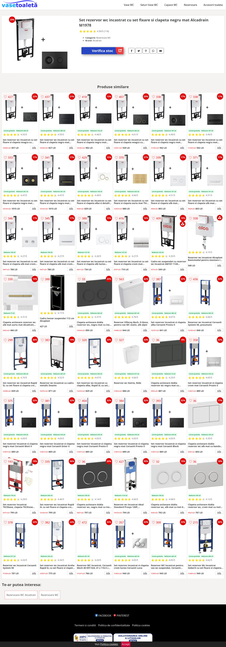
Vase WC (129, 5)
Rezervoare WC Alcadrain (21, 595)
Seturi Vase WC (149, 5)
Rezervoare (190, 5)
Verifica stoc (108, 50)
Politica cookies (141, 625)
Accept (126, 644)
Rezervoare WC (50, 595)
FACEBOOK (103, 615)
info (34, 147)
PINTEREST (121, 615)
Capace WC (170, 5)
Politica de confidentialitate (114, 625)
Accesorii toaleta (213, 5)
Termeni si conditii (85, 625)
